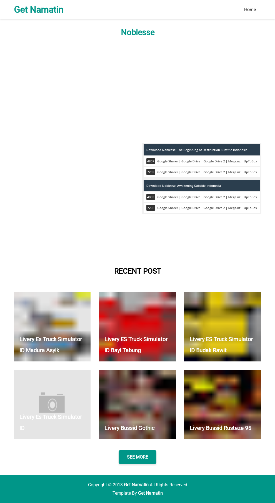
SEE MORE (137, 457)
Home (250, 9)
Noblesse (137, 32)
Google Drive (190, 161)
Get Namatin (38, 9)
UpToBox (250, 161)
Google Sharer (167, 161)
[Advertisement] (137, 90)
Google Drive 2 (214, 161)
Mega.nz (234, 161)
